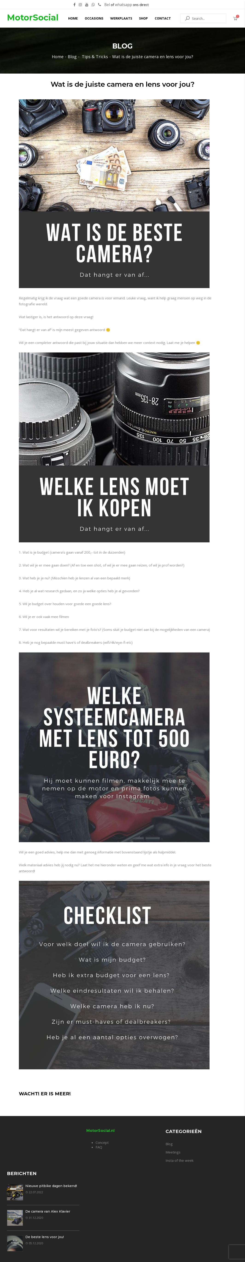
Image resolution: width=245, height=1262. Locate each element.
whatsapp (123, 4)
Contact (163, 18)
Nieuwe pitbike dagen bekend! (51, 1186)
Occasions (94, 18)
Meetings (173, 1152)
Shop (143, 18)
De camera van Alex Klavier (47, 1211)
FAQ (99, 1147)
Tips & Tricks (95, 56)
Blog (72, 56)
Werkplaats (121, 18)
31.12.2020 (34, 1218)
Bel (107, 4)
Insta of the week (179, 1160)
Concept (102, 1142)
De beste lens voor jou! (44, 1237)
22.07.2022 (34, 1192)
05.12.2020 (34, 1243)
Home (73, 18)
